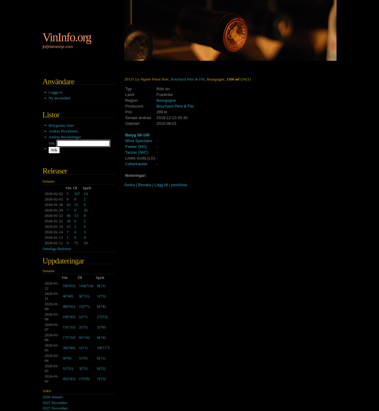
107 (77, 193)
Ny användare (60, 98)
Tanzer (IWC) (137, 152)
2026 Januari (52, 397)
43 (69, 204)
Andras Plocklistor (63, 131)
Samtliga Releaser (56, 248)
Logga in (56, 92)
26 (86, 210)
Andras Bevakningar (65, 137)
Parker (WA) (136, 146)
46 (69, 215)
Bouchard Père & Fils (188, 79)
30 (69, 221)
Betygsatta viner (61, 125)
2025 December (55, 402)
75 (76, 243)
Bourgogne (166, 100)
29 (86, 243)
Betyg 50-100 (137, 135)
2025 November (55, 408)
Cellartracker (136, 164)
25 (69, 226)
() (69, 285)
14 (86, 193)
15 (76, 204)
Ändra (129, 185)
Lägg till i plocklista (170, 185)
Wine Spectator (138, 141)
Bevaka (144, 185)
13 (76, 215)
